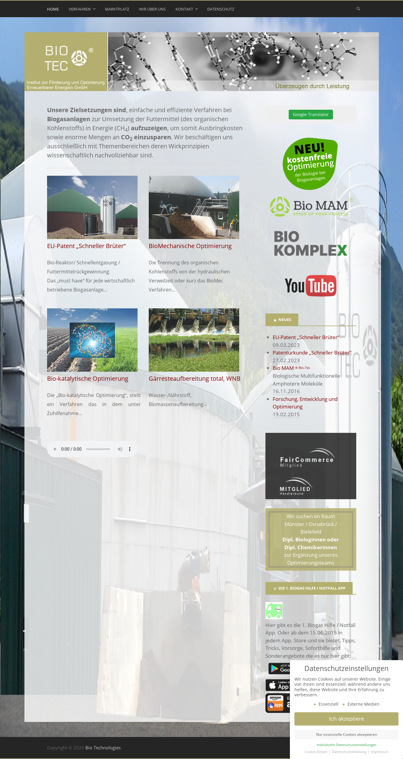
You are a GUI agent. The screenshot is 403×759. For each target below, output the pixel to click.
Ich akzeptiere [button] (346, 718)
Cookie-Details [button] (316, 752)
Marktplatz (117, 9)
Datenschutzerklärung (349, 752)
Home (53, 9)
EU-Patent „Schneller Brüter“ (306, 337)
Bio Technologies (103, 748)
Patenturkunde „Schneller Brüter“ (312, 352)
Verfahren (80, 9)
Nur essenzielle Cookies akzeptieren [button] (346, 734)
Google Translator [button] (311, 114)
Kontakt (184, 9)
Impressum (379, 752)
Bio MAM (291, 367)
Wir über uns (152, 9)
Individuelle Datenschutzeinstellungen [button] (346, 745)
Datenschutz (220, 9)
